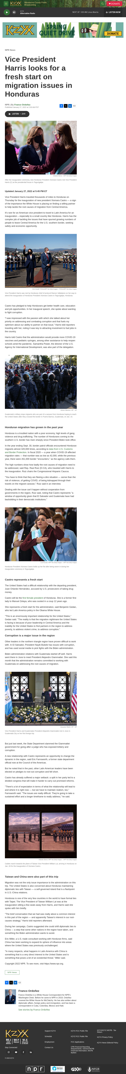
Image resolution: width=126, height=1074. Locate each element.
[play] (7, 12)
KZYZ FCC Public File (79, 1036)
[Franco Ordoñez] (10, 996)
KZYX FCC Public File (79, 1031)
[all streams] (113, 12)
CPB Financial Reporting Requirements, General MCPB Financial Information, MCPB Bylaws (82, 1050)
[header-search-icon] (102, 3)
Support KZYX (50, 1031)
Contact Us (49, 1047)
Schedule (48, 1036)
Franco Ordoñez (22, 105)
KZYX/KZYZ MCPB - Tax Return (106, 1031)
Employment (49, 1042)
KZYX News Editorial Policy (107, 1043)
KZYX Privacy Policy (105, 1037)
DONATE (115, 3)
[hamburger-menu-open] (6, 3)
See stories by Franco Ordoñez (34, 1009)
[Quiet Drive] (63, 30)
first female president (33, 598)
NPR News (10, 50)
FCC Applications (77, 1042)
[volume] (14, 12)
